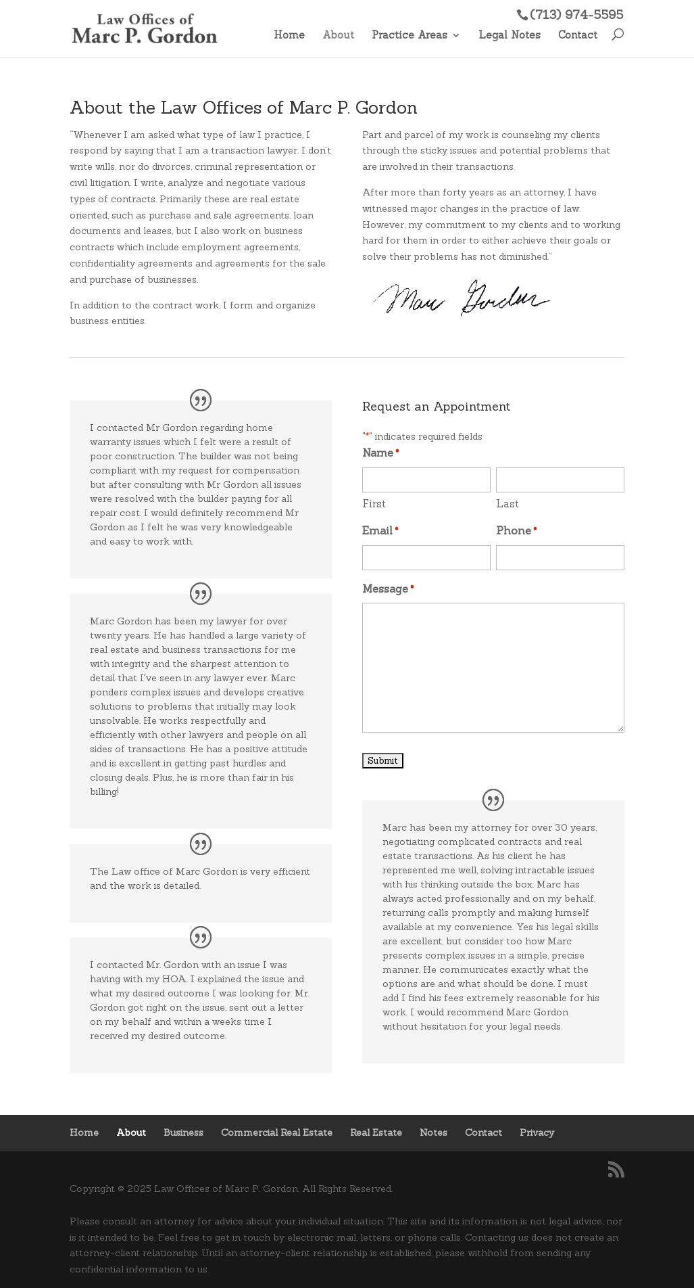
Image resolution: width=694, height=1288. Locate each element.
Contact (577, 35)
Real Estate (376, 1132)
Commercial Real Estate (276, 1132)
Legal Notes (509, 35)
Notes (433, 1132)
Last (507, 503)
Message (388, 590)
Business (183, 1132)
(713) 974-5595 (576, 14)
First (374, 503)
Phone (516, 532)
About (338, 35)
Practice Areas (409, 35)
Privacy (537, 1132)
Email (380, 532)
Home (289, 35)
